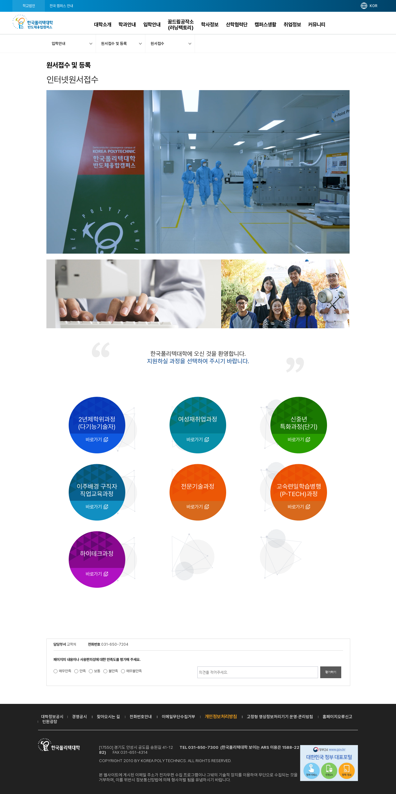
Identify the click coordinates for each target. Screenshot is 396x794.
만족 (83, 671)
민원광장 (49, 721)
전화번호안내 (141, 716)
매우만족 (65, 671)
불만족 (113, 671)
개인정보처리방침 (221, 716)
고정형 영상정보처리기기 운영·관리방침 (280, 716)
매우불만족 (134, 671)
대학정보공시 (52, 716)
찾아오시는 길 (108, 716)
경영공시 (79, 716)
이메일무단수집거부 (178, 716)
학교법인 (29, 6)
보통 (97, 671)
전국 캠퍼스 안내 (61, 6)
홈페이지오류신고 (337, 716)
